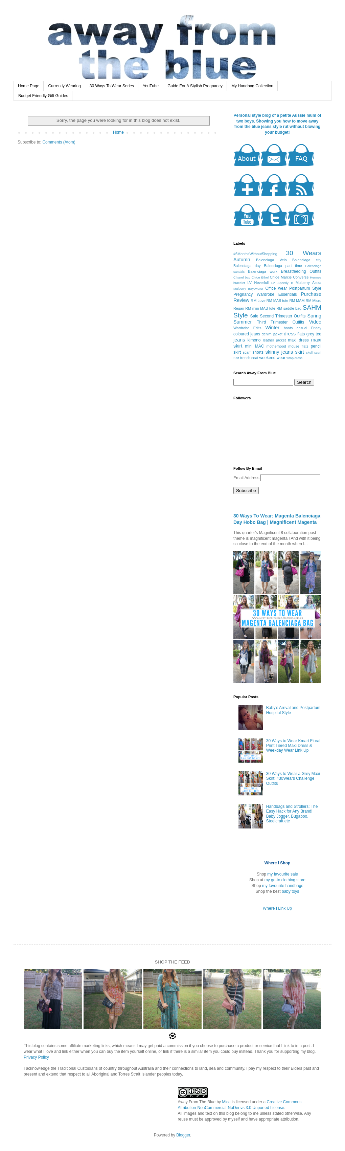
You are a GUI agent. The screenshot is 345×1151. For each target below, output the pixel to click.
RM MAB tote (277, 300)
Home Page (28, 86)
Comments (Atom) (58, 142)
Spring (314, 315)
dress (290, 333)
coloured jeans (246, 334)
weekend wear (272, 357)
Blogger (183, 1135)
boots (288, 328)
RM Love (258, 300)
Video (315, 322)
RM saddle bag (288, 308)
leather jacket (274, 340)
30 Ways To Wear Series (112, 86)
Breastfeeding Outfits (301, 271)
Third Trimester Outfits (280, 322)
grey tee (313, 334)
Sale (254, 316)
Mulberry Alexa (308, 283)
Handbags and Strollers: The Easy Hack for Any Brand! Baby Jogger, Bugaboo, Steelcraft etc (292, 813)
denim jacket (271, 334)
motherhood (276, 346)
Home (118, 132)
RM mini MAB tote (260, 308)
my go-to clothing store (284, 880)
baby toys (290, 891)
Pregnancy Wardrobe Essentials (265, 294)
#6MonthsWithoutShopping (255, 254)
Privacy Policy (36, 1057)
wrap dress (294, 358)
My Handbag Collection (252, 86)
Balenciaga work (262, 271)
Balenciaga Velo (271, 260)
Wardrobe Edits (247, 328)
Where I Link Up (277, 908)
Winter (273, 327)
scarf (247, 352)
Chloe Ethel (260, 277)
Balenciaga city (306, 260)
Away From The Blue (197, 1102)
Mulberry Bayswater (248, 288)
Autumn (241, 259)
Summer (242, 322)
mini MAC (254, 346)
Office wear (276, 288)
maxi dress (298, 340)
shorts (257, 352)
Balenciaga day (247, 266)
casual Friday (309, 328)
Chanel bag (241, 277)
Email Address (246, 477)
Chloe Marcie (281, 277)
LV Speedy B (282, 283)
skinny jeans (279, 352)
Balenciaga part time (283, 266)
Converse (300, 277)
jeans (239, 339)
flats (301, 334)
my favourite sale (282, 874)
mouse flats (298, 346)
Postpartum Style (305, 288)
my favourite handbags (282, 885)
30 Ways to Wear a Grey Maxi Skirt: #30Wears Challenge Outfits (293, 778)
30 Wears (303, 253)
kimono (254, 340)
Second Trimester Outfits (282, 316)
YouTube (151, 86)
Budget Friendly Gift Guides (43, 95)
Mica (226, 1102)
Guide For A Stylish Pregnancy (195, 86)
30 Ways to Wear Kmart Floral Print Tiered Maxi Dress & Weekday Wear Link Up (293, 745)
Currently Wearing (64, 86)
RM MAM (296, 300)
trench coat (249, 358)
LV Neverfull (258, 283)
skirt (299, 352)
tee (236, 357)
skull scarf (313, 352)
